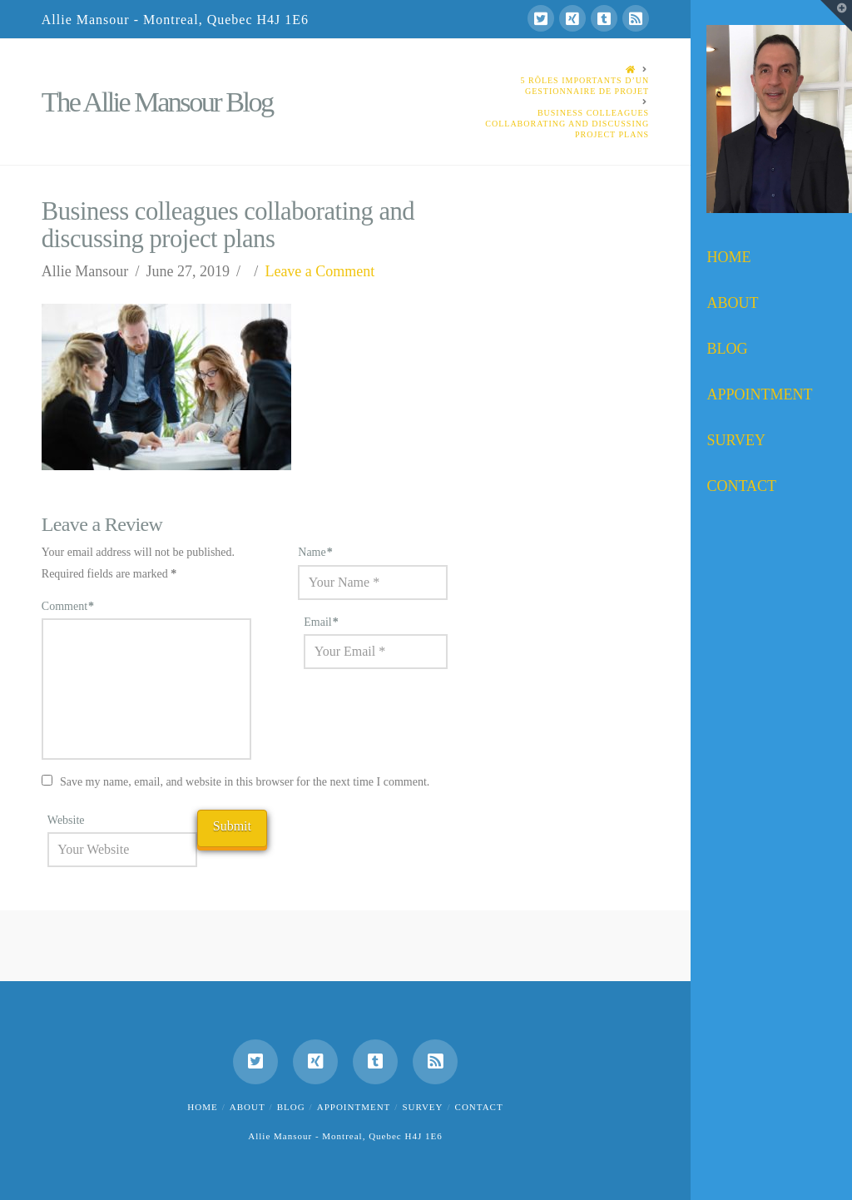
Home (202, 1107)
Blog (291, 1107)
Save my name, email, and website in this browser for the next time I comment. (244, 782)
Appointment (354, 1107)
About (247, 1107)
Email (321, 622)
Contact (479, 1107)
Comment (68, 606)
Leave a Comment (319, 271)
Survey (422, 1107)
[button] (836, 16)
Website (66, 820)
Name (315, 552)
